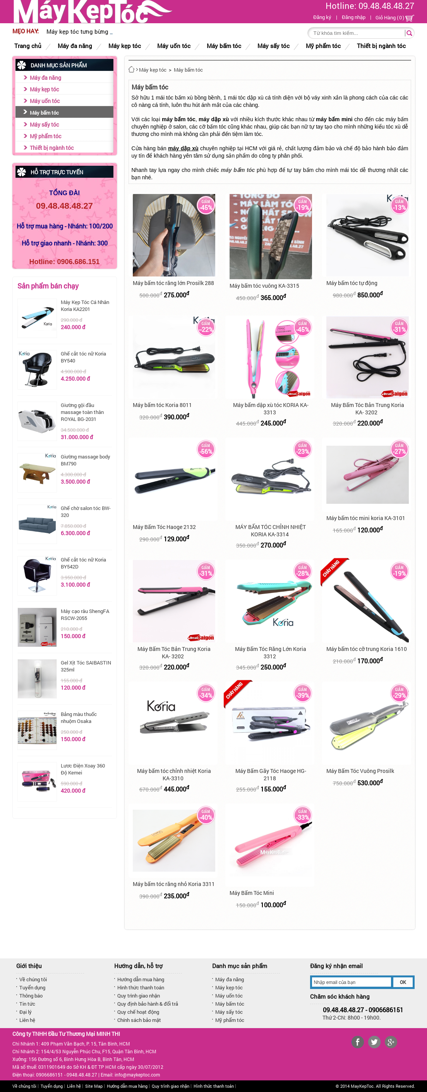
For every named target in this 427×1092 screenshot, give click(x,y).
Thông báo (31, 995)
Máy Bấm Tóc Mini (252, 892)
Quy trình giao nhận (138, 995)
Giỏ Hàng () (395, 18)
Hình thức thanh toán (140, 987)
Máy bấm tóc (44, 112)
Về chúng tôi (33, 979)
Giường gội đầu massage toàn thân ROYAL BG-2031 (82, 412)
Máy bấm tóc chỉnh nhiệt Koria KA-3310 (174, 774)
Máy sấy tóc (44, 124)
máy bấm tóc (238, 170)
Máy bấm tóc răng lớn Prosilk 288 (173, 283)
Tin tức (27, 1003)
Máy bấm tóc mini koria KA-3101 (365, 518)
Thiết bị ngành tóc (52, 147)
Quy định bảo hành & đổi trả (147, 1003)
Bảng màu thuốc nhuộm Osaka (79, 718)
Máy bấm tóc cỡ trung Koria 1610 (366, 648)
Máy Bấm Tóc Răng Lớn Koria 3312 (270, 652)
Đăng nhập (353, 17)
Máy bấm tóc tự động (351, 283)
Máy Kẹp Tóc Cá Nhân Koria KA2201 (85, 305)
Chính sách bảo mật (139, 1019)
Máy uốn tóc (45, 101)
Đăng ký (322, 17)
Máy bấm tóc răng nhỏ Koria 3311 (174, 884)
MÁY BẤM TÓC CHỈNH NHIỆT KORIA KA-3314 (270, 530)
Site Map (94, 1086)
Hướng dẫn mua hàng (140, 979)
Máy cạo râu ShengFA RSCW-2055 (85, 615)
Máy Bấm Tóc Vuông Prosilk (360, 770)
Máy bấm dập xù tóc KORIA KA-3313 (271, 408)
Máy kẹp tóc (44, 89)
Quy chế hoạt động (138, 1011)
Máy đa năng (45, 77)
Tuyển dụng (32, 987)
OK (403, 982)
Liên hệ (27, 1019)
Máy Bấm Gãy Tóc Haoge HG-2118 (270, 774)
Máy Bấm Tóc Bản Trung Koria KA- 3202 (367, 408)
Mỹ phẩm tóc (45, 136)
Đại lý (25, 1011)
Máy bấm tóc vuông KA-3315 (264, 285)
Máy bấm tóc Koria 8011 (162, 405)
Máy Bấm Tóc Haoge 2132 (164, 527)
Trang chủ (27, 46)
